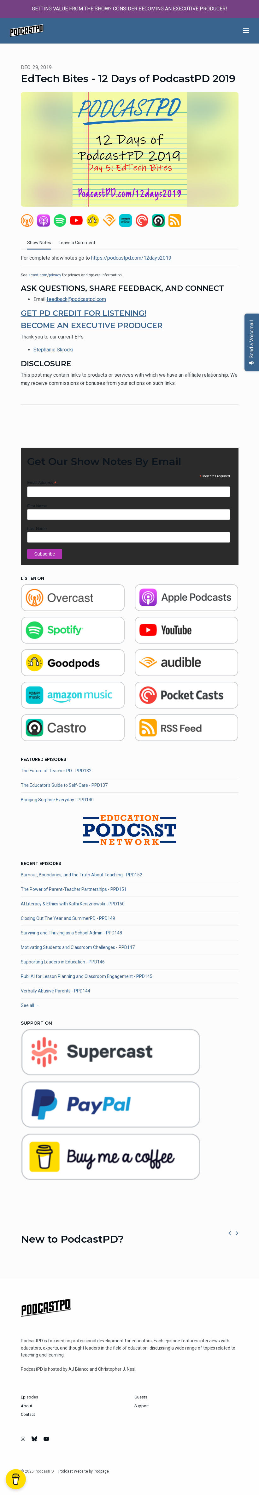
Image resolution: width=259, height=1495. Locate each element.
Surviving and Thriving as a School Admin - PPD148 (71, 932)
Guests (140, 1397)
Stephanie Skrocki (53, 350)
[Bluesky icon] (34, 1439)
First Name (37, 505)
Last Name (37, 528)
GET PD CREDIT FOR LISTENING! (83, 313)
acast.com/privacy (44, 275)
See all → (30, 1005)
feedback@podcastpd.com (76, 299)
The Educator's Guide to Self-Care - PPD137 (64, 785)
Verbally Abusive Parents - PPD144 (55, 990)
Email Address (41, 483)
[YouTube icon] (46, 1439)
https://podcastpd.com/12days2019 (131, 258)
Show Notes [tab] (39, 242)
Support (141, 1406)
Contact (28, 1414)
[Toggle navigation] (246, 31)
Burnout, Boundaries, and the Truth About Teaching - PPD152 (81, 874)
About (26, 1406)
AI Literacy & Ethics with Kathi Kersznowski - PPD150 (73, 903)
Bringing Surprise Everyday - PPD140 (57, 799)
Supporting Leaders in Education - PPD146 (63, 961)
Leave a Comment (77, 242)
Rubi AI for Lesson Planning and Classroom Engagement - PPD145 (86, 976)
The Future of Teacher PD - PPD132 (56, 770)
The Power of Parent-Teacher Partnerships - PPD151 (74, 889)
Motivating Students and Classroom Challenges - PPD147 (78, 947)
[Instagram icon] (23, 1439)
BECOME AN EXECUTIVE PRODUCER (91, 325)
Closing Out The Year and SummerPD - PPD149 (68, 918)
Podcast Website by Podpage (83, 1471)
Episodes (29, 1397)
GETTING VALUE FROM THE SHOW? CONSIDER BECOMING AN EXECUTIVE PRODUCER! (129, 9)
